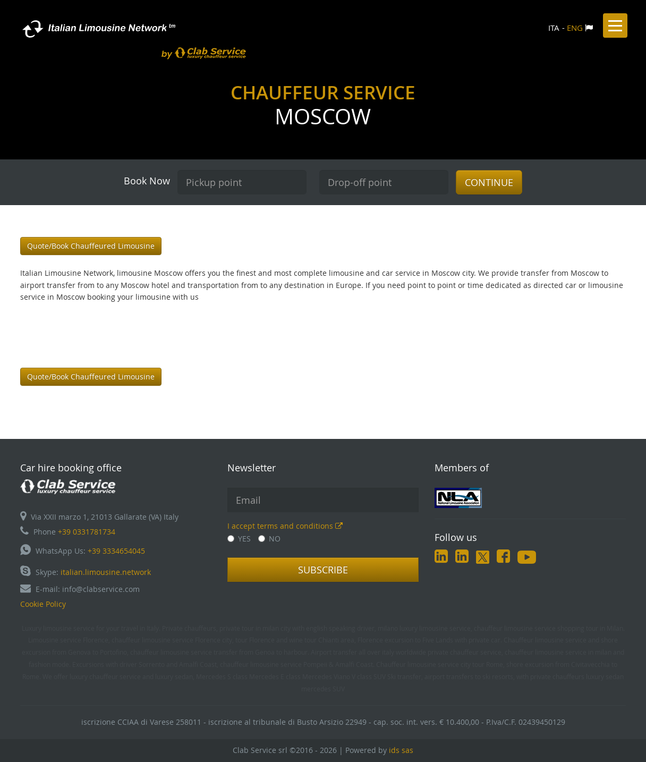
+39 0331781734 (86, 532)
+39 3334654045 (116, 551)
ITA (553, 27)
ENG (575, 27)
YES (239, 539)
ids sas (401, 750)
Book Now (147, 180)
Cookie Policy (43, 604)
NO (269, 539)
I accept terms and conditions (285, 526)
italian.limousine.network (106, 572)
